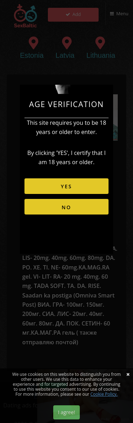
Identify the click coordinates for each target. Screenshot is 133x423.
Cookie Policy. (104, 394)
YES (66, 186)
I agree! (66, 412)
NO (67, 207)
